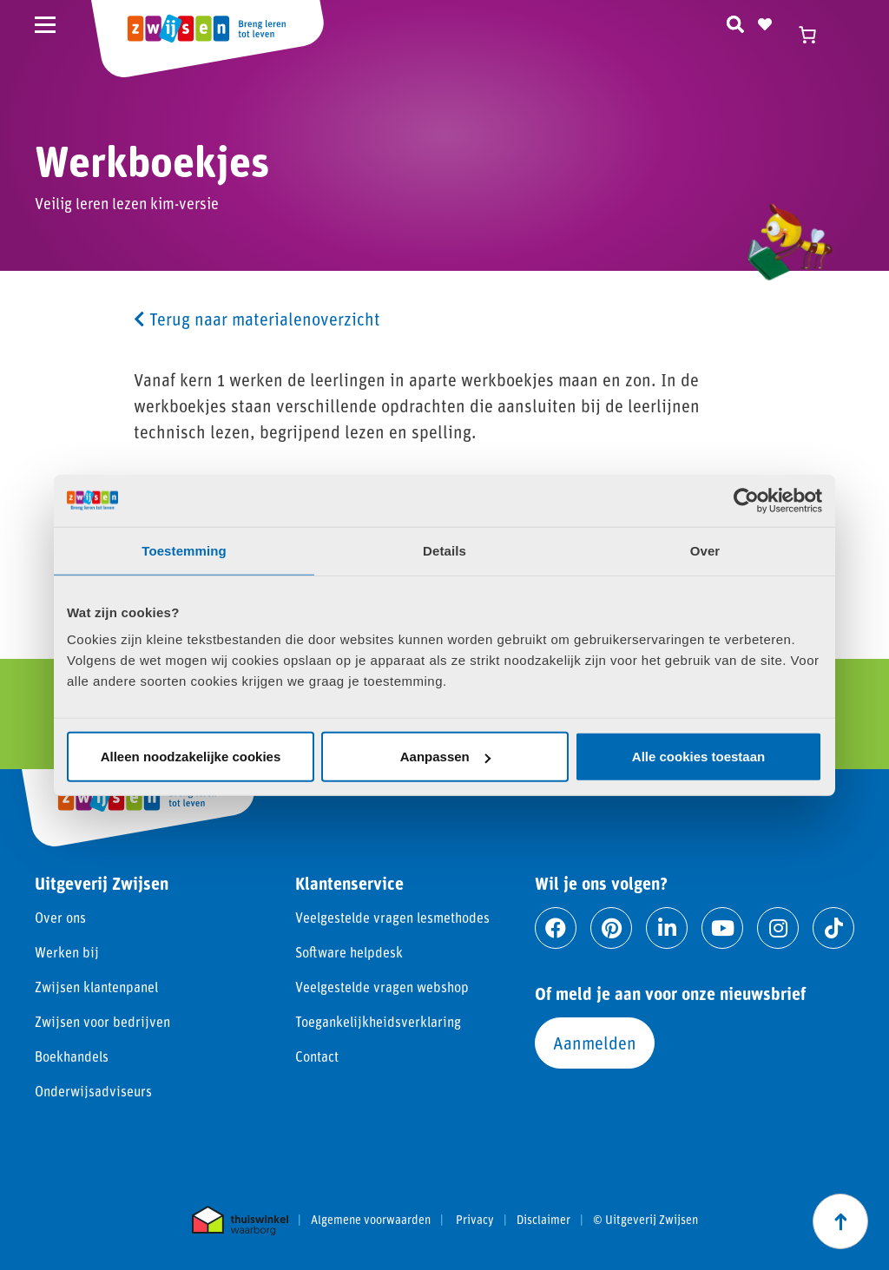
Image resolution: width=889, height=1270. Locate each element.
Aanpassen (445, 756)
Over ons (60, 917)
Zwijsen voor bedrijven (102, 1021)
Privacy (475, 1219)
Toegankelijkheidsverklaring (378, 1021)
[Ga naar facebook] (555, 928)
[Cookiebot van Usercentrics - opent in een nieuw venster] (746, 500)
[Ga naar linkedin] (667, 928)
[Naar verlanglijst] (765, 22)
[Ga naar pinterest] (611, 928)
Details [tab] (444, 550)
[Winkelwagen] (815, 35)
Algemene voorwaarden (371, 1219)
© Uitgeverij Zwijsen (645, 1219)
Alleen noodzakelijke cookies (191, 756)
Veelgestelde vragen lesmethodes (392, 917)
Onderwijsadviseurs (93, 1091)
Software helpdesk (349, 952)
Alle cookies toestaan (698, 756)
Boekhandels (72, 1056)
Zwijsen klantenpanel (96, 986)
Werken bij (67, 952)
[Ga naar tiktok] (833, 928)
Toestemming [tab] (184, 550)
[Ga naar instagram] (778, 928)
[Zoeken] (735, 22)
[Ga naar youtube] (722, 928)
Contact (317, 1056)
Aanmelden (594, 1042)
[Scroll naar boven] (840, 1221)
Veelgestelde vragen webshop (382, 986)
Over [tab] (705, 550)
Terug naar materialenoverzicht (257, 318)
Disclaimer (543, 1219)
